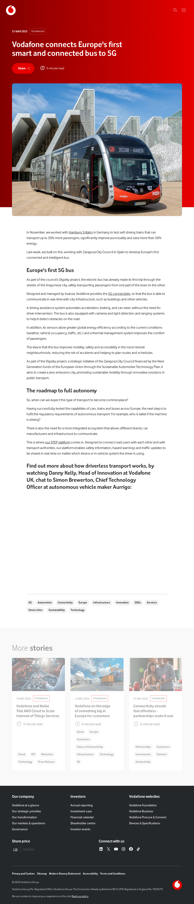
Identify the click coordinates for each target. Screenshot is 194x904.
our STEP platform (57, 442)
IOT (33, 754)
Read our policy (80, 896)
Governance (20, 829)
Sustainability (57, 610)
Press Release (46, 761)
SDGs (138, 602)
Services (152, 602)
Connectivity (65, 602)
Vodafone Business (141, 811)
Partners (162, 754)
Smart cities (35, 610)
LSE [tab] (15, 849)
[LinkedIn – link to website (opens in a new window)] (101, 849)
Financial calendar (82, 817)
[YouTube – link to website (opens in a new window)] (116, 849)
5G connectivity (119, 294)
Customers (83, 739)
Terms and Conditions (112, 873)
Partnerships (143, 746)
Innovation (122, 602)
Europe (83, 602)
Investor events (80, 829)
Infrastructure (101, 602)
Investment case (81, 811)
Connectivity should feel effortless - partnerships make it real (153, 711)
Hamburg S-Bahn (81, 232)
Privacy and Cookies (23, 873)
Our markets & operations (28, 823)
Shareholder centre (82, 823)
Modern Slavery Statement (65, 873)
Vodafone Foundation (143, 805)
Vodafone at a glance (25, 805)
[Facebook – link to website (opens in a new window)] (131, 849)
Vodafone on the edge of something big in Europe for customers (92, 711)
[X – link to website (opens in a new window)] (108, 849)
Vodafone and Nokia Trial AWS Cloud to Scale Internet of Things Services (37, 711)
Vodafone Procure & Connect (147, 817)
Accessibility (90, 873)
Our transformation (24, 817)
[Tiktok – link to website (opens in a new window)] (138, 849)
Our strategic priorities (26, 811)
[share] (23, 68)
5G (30, 602)
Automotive (45, 602)
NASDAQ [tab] (28, 849)
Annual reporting (81, 805)
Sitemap (42, 873)
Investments (143, 754)
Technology (38, 31)
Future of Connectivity (90, 746)
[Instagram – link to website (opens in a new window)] (123, 849)
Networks (47, 754)
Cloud (21, 754)
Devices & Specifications (144, 823)
